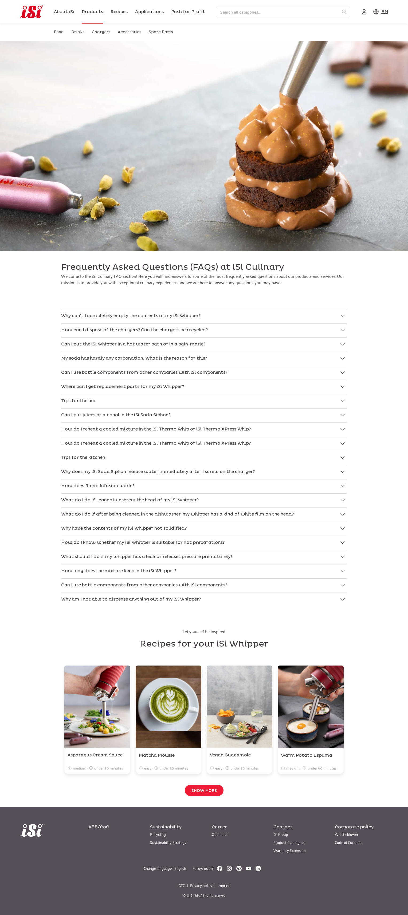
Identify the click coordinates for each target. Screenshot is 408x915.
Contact (283, 827)
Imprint (224, 885)
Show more (204, 790)
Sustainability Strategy (168, 842)
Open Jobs (220, 834)
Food (59, 32)
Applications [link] (149, 11)
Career (219, 827)
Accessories (129, 32)
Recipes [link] (119, 11)
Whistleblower (346, 834)
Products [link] (92, 11)
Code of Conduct (348, 842)
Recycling (158, 834)
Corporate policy (354, 827)
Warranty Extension (289, 850)
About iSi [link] (64, 11)
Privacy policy (201, 885)
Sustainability (166, 827)
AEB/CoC (98, 827)
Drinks (77, 32)
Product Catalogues (289, 842)
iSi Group (280, 834)
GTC (181, 885)
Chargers (101, 32)
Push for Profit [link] (188, 11)
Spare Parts (161, 32)
